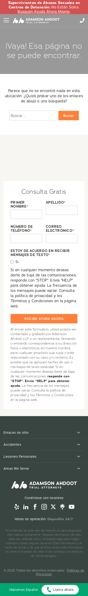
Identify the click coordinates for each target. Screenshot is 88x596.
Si (17, 262)
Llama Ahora (63, 590)
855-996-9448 (82, 20)
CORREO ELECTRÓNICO (60, 229)
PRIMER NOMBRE (19, 205)
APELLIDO (55, 203)
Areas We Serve (16, 468)
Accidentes (12, 444)
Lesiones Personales (20, 456)
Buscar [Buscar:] (68, 115)
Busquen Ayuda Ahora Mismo (43, 11)
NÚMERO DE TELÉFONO (22, 229)
